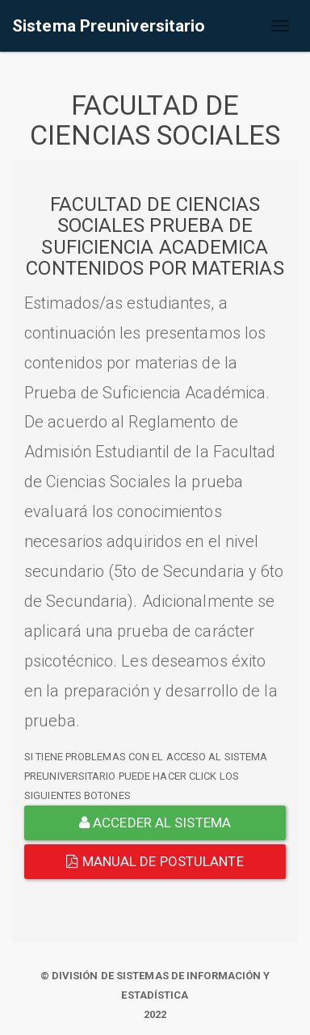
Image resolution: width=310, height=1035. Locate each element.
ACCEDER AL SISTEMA (155, 822)
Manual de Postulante (154, 861)
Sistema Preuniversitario (108, 26)
